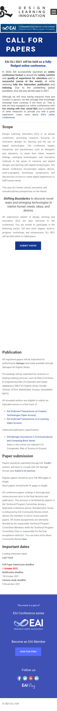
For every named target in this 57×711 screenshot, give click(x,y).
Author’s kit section (25, 470)
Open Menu (53, 12)
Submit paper (28, 245)
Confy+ (47, 463)
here (24, 539)
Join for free (28, 651)
